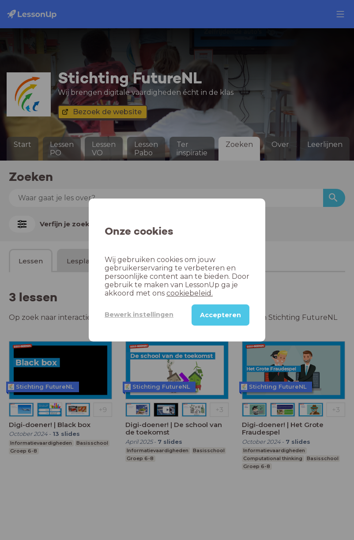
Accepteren (220, 315)
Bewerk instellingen (139, 315)
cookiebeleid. (189, 293)
